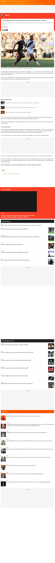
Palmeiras (2, 343)
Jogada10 (9, 173)
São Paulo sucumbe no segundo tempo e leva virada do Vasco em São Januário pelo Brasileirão (20, 236)
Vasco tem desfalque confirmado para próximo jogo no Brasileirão (14, 375)
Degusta (7, 439)
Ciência (7, 447)
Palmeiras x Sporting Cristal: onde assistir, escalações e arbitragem (14, 344)
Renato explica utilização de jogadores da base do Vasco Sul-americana (15, 260)
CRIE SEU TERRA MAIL (4, 3)
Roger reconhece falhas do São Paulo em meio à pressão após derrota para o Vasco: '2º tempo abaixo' (21, 225)
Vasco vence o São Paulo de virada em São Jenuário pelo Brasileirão (14, 229)
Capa (2, 11)
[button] (1, 1)
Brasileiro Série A (4, 235)
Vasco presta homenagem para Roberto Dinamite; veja (12, 244)
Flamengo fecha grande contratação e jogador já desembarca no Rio (14, 368)
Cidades (7, 431)
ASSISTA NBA (11, 3)
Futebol (10, 11)
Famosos (7, 464)
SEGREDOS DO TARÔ (32, 3)
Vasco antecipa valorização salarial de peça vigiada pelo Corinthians (14, 252)
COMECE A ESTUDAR (18, 3)
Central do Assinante (41, 3)
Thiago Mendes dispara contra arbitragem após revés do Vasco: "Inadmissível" (17, 383)
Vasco (14, 11)
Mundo (7, 472)
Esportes (6, 11)
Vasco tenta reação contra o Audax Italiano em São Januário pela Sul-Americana (17, 352)
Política (7, 480)
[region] (27, 8)
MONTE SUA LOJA (25, 3)
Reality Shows (8, 414)
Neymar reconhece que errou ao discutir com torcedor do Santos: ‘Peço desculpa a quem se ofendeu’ (18, 216)
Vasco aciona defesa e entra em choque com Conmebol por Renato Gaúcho (16, 360)
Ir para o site (5, 1)
